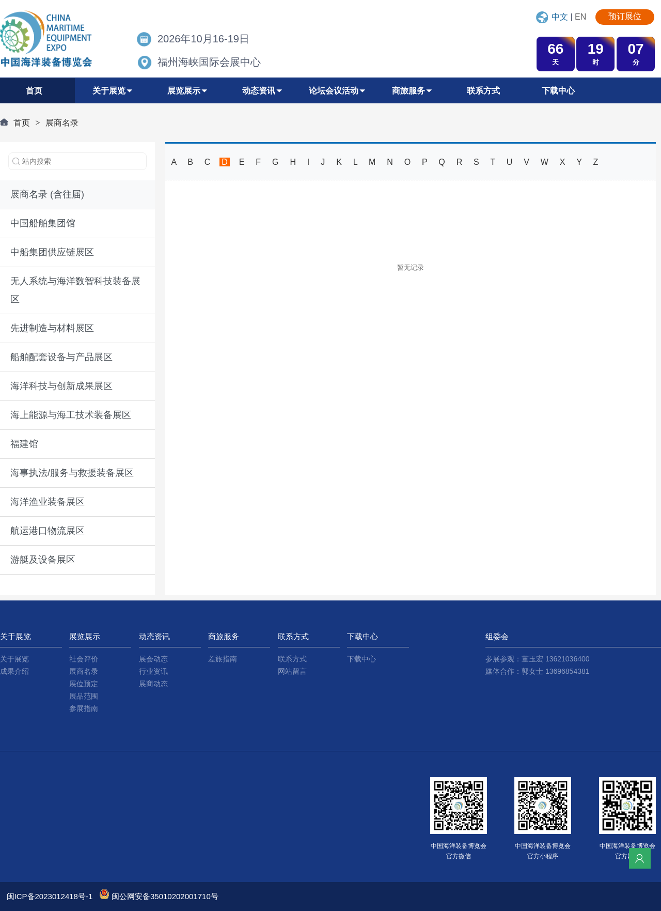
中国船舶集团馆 (42, 223)
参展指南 (83, 708)
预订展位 (624, 16)
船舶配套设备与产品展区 (61, 357)
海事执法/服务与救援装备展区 (72, 473)
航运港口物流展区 (47, 531)
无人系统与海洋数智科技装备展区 (75, 290)
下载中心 (361, 659)
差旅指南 (222, 659)
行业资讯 (153, 671)
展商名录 (61, 122)
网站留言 (292, 671)
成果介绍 (14, 671)
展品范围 (83, 696)
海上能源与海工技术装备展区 (70, 415)
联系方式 (292, 659)
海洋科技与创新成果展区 (61, 386)
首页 (21, 122)
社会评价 (83, 659)
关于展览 (14, 659)
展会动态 (153, 659)
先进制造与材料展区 (52, 328)
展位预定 (83, 684)
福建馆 (24, 444)
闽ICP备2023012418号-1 (50, 896)
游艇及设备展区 (42, 559)
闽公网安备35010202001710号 (165, 896)
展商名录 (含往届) (47, 194)
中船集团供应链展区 (52, 252)
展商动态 (153, 684)
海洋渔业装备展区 (47, 502)
